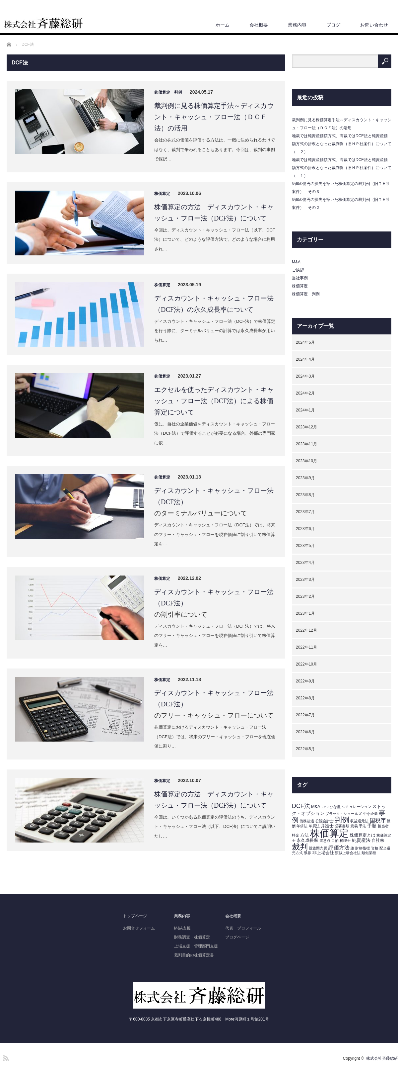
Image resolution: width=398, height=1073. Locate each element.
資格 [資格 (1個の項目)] (374, 848)
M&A (296, 262)
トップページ (135, 916)
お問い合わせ (374, 25)
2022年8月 (305, 698)
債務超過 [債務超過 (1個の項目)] (306, 821)
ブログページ (237, 937)
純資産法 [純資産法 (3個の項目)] (361, 840)
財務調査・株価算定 (192, 937)
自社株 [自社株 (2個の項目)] (377, 840)
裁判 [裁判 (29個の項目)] (300, 846)
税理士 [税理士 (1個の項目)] (345, 841)
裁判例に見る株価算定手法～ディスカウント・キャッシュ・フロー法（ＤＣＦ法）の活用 (214, 117)
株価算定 (162, 193)
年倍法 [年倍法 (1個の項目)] (302, 826)
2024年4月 (305, 359)
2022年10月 (306, 664)
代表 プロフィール (243, 928)
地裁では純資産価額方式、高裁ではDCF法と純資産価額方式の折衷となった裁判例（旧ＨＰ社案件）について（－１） (341, 167)
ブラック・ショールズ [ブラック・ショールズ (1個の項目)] (343, 814)
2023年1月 (305, 613)
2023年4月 (305, 562)
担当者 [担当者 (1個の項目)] (383, 826)
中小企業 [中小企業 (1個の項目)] (370, 814)
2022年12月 (306, 630)
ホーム (223, 25)
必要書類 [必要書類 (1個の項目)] (342, 826)
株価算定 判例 (168, 92)
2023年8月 (305, 494)
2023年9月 (305, 478)
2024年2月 (305, 393)
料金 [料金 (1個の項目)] (295, 835)
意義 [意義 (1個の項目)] (354, 826)
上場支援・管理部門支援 (196, 946)
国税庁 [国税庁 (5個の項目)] (378, 820)
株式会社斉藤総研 (382, 1058)
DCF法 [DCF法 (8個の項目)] (301, 806)
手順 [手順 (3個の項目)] (371, 825)
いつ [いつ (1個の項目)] (325, 807)
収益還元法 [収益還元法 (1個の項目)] (359, 821)
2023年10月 (306, 461)
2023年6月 (305, 528)
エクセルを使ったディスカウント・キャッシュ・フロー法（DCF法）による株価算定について (214, 401)
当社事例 (300, 278)
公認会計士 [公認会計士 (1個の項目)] (324, 821)
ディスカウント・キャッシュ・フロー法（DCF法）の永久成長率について (214, 304)
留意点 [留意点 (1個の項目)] (324, 841)
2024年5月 (305, 342)
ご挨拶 (298, 270)
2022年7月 (305, 715)
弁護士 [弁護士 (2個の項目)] (327, 826)
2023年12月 (306, 427)
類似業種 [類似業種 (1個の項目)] (369, 853)
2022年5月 (305, 749)
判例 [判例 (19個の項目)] (342, 820)
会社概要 (258, 25)
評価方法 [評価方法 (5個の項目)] (339, 847)
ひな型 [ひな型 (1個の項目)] (335, 807)
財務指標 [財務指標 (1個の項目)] (362, 848)
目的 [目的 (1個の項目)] (335, 841)
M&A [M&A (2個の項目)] (315, 806)
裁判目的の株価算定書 (194, 955)
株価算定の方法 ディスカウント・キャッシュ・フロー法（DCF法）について (214, 212)
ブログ (333, 25)
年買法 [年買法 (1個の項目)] (314, 826)
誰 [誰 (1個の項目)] (352, 848)
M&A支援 (182, 928)
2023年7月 (305, 511)
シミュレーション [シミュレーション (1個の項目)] (356, 807)
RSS (5, 1057)
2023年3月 (305, 579)
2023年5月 (305, 545)
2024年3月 (305, 376)
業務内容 (297, 25)
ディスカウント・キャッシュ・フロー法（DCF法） (214, 496)
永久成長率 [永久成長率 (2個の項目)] (307, 840)
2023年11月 (306, 444)
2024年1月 (305, 410)
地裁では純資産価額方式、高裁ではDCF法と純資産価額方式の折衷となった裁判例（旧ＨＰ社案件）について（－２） (341, 144)
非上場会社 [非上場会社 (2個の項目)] (323, 852)
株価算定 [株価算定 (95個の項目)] (329, 833)
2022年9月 (305, 681)
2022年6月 (305, 732)
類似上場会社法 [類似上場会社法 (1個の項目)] (348, 853)
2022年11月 (306, 647)
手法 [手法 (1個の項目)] (362, 826)
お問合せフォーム (139, 928)
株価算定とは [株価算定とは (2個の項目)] (362, 835)
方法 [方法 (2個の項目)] (304, 835)
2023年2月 (305, 596)
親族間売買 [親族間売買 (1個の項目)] (318, 848)
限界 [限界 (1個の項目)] (307, 853)
